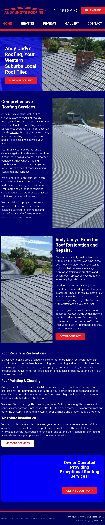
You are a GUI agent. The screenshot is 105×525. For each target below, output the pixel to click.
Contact (95, 23)
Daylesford (7, 128)
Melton (14, 132)
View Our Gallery (21, 80)
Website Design (83, 520)
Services (27, 23)
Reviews (50, 23)
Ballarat (40, 125)
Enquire (95, 10)
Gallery (72, 23)
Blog (43, 518)
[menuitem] (4, 518)
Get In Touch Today (79, 490)
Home (7, 23)
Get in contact (70, 336)
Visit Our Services (18, 443)
